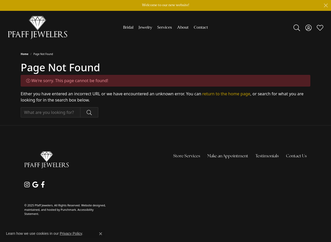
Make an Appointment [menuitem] (227, 156)
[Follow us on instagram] (27, 185)
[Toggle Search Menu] (297, 27)
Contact (201, 28)
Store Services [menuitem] (186, 156)
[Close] (326, 5)
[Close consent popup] (100, 233)
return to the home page (226, 94)
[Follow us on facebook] (43, 185)
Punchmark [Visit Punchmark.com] (68, 210)
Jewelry (145, 28)
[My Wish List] (320, 27)
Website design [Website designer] (91, 205)
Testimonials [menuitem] (267, 156)
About (183, 28)
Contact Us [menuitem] (296, 156)
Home (24, 54)
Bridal (128, 28)
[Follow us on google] (35, 185)
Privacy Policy (71, 233)
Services (164, 28)
